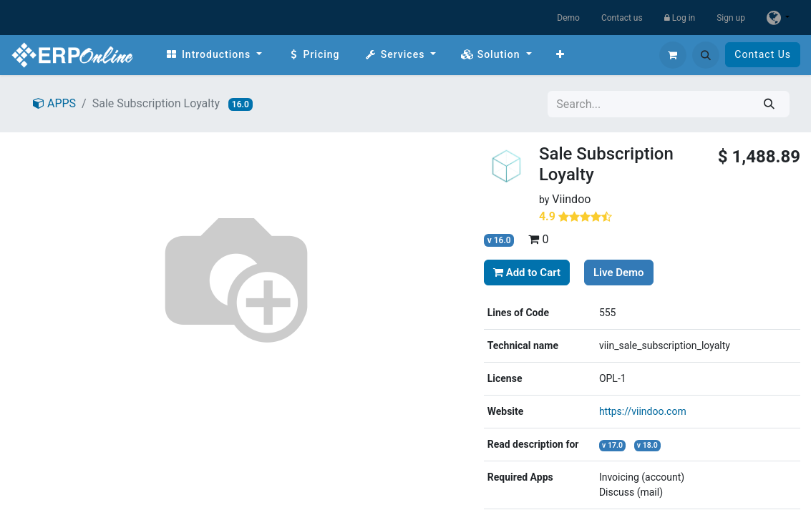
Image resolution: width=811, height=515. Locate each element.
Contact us (622, 18)
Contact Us (762, 54)
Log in (680, 18)
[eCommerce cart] (672, 55)
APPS (54, 103)
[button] (705, 55)
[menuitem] (213, 55)
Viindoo (571, 199)
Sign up (731, 18)
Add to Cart (526, 272)
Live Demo (618, 272)
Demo (568, 18)
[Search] (769, 104)
